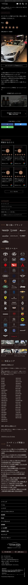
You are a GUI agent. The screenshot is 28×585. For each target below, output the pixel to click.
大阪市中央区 (3, 393)
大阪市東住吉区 (4, 398)
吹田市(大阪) (18, 392)
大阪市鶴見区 (18, 383)
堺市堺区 (3, 378)
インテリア (3, 508)
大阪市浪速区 (3, 414)
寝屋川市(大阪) (19, 417)
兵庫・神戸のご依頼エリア (8, 426)
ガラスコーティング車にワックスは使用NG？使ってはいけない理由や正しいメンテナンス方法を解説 (14, 451)
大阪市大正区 (18, 380)
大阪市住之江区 (4, 421)
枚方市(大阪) (18, 409)
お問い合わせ (21, 551)
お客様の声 (7, 7)
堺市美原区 (3, 385)
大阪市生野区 (3, 404)
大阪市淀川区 (18, 385)
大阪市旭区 (3, 392)
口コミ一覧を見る (14, 191)
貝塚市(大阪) (18, 398)
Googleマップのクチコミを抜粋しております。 (14, 113)
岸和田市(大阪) (19, 386)
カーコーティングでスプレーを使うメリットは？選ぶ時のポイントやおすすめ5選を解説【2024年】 (13, 474)
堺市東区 (3, 381)
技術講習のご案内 (5, 531)
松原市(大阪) (18, 402)
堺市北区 (3, 388)
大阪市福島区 (3, 395)
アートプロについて (5, 521)
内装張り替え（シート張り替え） (8, 212)
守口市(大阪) (18, 397)
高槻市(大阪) (18, 395)
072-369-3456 (7, 551)
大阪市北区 (3, 407)
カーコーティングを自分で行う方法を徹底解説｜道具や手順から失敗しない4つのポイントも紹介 (14, 456)
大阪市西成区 (3, 417)
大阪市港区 (3, 410)
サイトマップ (4, 534)
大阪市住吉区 (18, 378)
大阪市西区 (3, 416)
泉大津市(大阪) (19, 393)
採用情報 (3, 524)
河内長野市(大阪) (19, 400)
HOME (2, 7)
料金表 (2, 518)
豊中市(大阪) (18, 388)
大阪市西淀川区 (4, 419)
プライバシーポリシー (6, 537)
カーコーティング (5, 203)
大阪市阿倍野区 (4, 390)
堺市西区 (3, 383)
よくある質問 (4, 528)
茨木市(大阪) (18, 410)
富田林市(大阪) (19, 416)
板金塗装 (3, 514)
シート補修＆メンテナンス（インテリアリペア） (11, 214)
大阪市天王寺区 (19, 381)
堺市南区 (3, 386)
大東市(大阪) (18, 404)
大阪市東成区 (3, 397)
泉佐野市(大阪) (19, 414)
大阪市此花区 (3, 409)
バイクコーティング (5, 209)
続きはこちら (5, 163)
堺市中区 (3, 380)
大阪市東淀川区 (4, 400)
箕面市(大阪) (18, 407)
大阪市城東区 (3, 405)
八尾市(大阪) (18, 412)
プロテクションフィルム (6, 206)
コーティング (4, 501)
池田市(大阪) (18, 390)
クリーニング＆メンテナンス (7, 511)
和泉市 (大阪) (18, 405)
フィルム (3, 505)
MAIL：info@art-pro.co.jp (7, 557)
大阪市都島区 (3, 412)
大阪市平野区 (3, 402)
